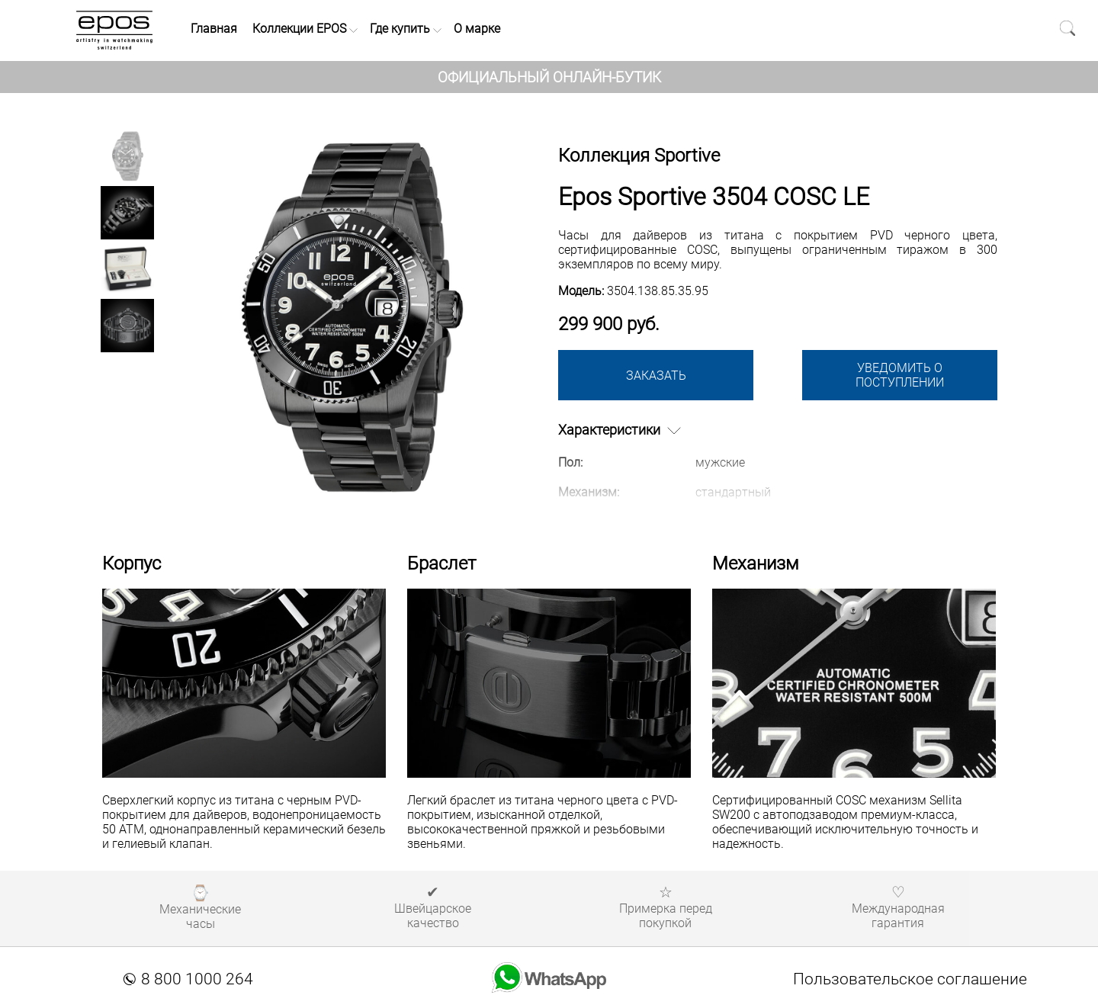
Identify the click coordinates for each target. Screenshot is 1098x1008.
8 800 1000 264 (188, 979)
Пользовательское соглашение (910, 979)
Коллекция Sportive (639, 155)
